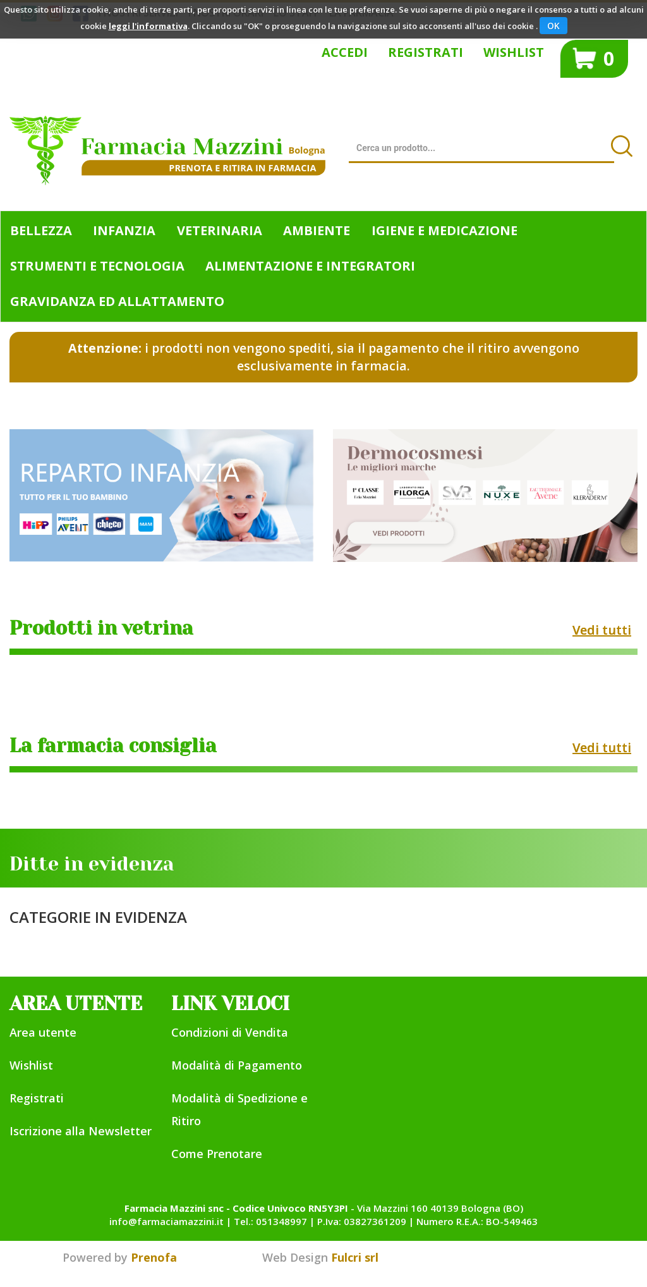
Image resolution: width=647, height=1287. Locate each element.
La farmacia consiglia (113, 746)
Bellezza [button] (41, 230)
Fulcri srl (354, 1257)
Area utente (42, 1032)
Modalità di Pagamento (236, 1065)
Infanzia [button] (124, 230)
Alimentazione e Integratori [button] (310, 265)
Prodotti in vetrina (101, 628)
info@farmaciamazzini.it (166, 1221)
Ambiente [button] (316, 230)
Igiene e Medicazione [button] (444, 230)
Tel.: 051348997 (270, 1221)
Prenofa (154, 1257)
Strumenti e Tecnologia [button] (97, 265)
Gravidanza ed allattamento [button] (117, 301)
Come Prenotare (216, 1153)
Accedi (345, 52)
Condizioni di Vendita (229, 1032)
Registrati (425, 52)
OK (553, 26)
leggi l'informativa (148, 26)
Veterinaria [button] (219, 230)
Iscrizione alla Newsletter (80, 1130)
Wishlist (513, 52)
